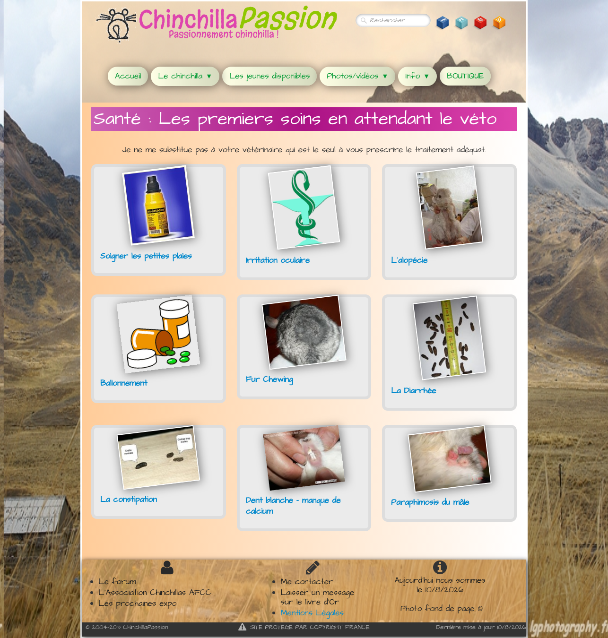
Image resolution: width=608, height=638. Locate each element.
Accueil (128, 76)
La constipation (128, 499)
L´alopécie (409, 260)
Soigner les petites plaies (146, 256)
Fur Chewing (269, 379)
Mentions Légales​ (312, 613)
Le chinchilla (185, 76)
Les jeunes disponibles (269, 76)
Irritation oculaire (278, 260)
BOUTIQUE (465, 76)
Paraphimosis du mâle (430, 502)
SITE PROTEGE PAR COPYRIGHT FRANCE (304, 627)
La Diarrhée (413, 391)
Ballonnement (124, 383)
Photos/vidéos (357, 76)
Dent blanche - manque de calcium (293, 506)
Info (417, 76)
